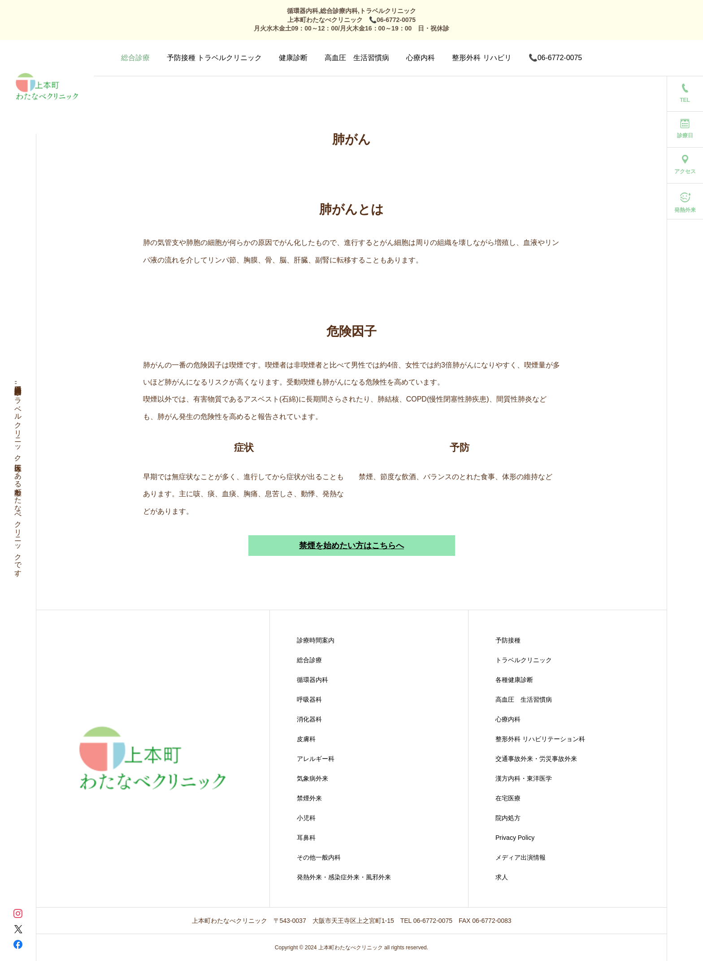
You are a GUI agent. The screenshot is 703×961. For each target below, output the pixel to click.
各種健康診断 (514, 680)
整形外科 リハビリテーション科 (540, 739)
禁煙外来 (309, 798)
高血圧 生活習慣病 (357, 57)
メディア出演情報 (520, 857)
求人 (501, 877)
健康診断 (293, 57)
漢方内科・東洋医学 (523, 778)
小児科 (306, 818)
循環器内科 (312, 680)
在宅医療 (508, 798)
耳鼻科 (306, 837)
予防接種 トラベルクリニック (214, 57)
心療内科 (420, 57)
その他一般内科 (319, 857)
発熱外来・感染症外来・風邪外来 (344, 877)
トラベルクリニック (523, 660)
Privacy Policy (514, 837)
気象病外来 (312, 778)
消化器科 (309, 719)
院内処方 (508, 818)
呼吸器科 (309, 699)
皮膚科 (306, 739)
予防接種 (508, 640)
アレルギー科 (315, 759)
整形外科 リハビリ (481, 57)
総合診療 (135, 57)
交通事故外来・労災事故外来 (536, 759)
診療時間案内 (315, 640)
